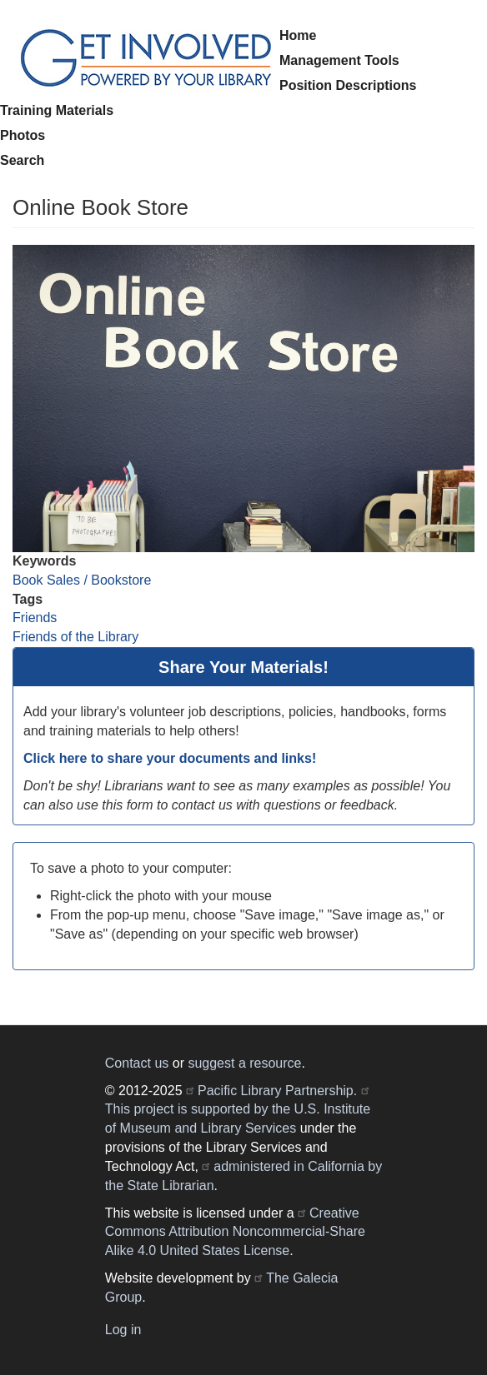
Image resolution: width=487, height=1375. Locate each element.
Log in (123, 1330)
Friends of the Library (75, 637)
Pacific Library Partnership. (277, 1091)
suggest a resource (244, 1063)
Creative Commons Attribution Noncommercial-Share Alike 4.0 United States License (235, 1232)
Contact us (136, 1063)
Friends (35, 617)
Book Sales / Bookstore (82, 580)
